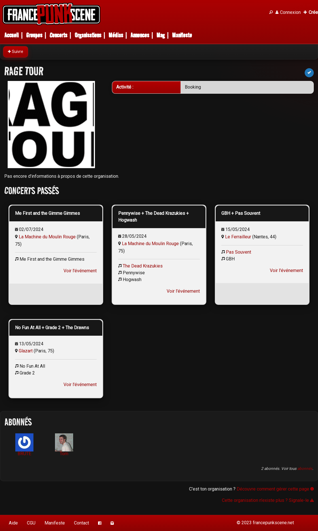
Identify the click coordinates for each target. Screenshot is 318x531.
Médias (116, 35)
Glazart (26, 351)
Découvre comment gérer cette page (275, 489)
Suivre (15, 51)
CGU (31, 523)
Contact (81, 523)
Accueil (11, 35)
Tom (64, 444)
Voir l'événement (80, 270)
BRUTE (24, 444)
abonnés (304, 468)
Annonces (139, 35)
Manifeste (182, 35)
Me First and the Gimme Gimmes (47, 213)
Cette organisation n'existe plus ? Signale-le (268, 500)
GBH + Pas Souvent (240, 213)
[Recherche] (271, 12)
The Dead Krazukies (143, 266)
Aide (13, 523)
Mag (160, 35)
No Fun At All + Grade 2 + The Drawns (52, 327)
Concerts (58, 35)
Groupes (34, 35)
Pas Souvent (238, 252)
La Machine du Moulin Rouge (47, 236)
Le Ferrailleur (238, 236)
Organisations (88, 35)
